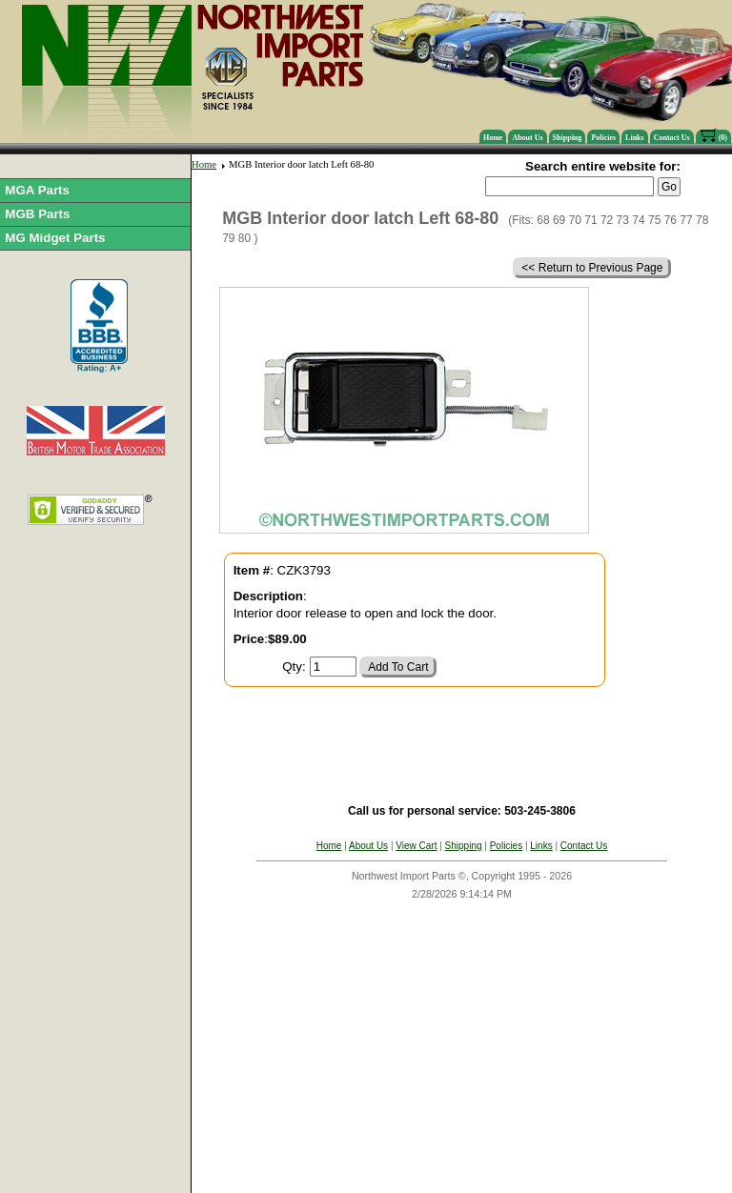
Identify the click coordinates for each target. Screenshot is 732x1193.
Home (492, 137)
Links (634, 137)
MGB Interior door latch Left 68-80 (301, 164)
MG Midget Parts (55, 238)
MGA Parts (37, 190)
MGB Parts (37, 214)
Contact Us (672, 137)
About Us (527, 137)
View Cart (416, 845)
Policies (603, 137)
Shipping (567, 137)
